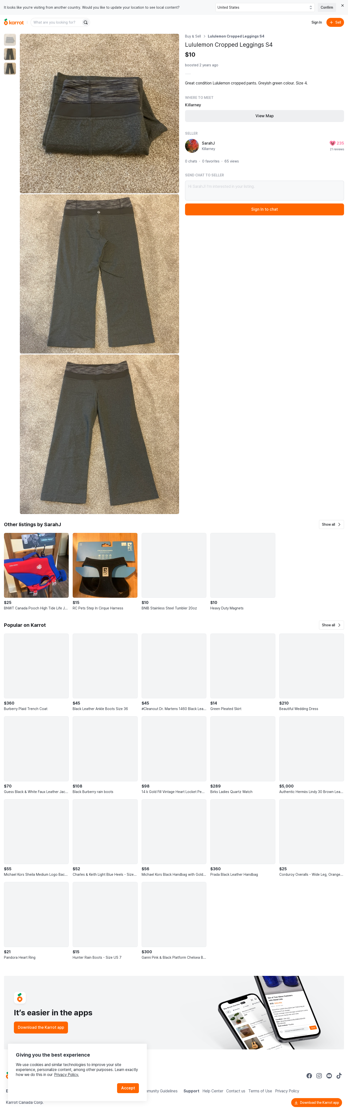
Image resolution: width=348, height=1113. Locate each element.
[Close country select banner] (342, 5)
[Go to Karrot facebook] (309, 1076)
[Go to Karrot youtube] (329, 1076)
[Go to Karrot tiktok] (339, 1076)
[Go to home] (14, 22)
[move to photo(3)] (10, 69)
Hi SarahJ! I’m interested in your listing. (264, 190)
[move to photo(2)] (10, 54)
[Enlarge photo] (99, 113)
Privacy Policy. (66, 1074)
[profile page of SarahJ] (192, 146)
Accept (128, 1088)
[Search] (85, 22)
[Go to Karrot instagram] (319, 1076)
